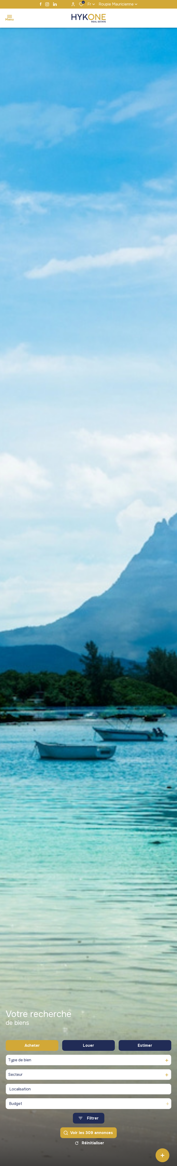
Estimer (145, 1046)
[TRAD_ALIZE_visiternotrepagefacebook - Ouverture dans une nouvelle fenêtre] (40, 4)
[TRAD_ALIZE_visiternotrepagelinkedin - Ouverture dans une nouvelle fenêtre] (55, 4)
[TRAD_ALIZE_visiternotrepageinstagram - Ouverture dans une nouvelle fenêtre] (47, 4)
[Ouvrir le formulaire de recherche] (88, 1119)
